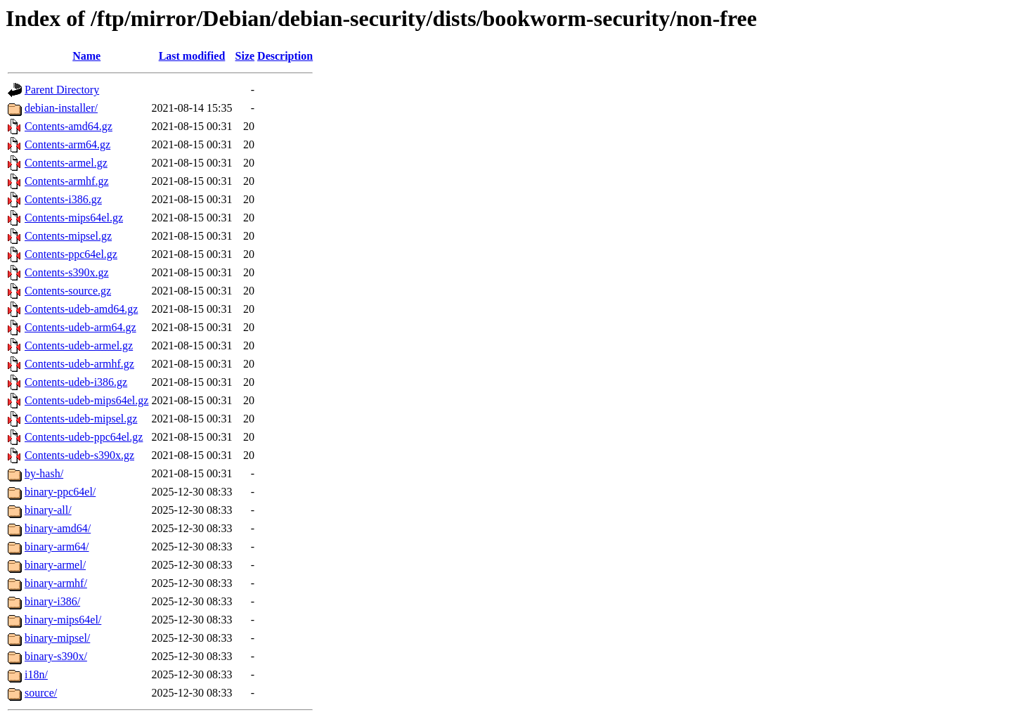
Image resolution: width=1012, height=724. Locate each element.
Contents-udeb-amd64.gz (81, 309)
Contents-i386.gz (63, 199)
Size (245, 56)
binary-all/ (48, 510)
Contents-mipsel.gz (68, 236)
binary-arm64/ (57, 546)
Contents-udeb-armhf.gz (79, 364)
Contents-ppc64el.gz (71, 254)
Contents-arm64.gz (67, 144)
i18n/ (36, 674)
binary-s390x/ (56, 656)
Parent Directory (62, 90)
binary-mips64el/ (63, 620)
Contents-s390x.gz (67, 272)
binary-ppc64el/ (60, 492)
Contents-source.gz (68, 291)
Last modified (192, 56)
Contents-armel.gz (66, 163)
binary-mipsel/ (57, 638)
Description (285, 56)
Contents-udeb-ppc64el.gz (84, 437)
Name (86, 56)
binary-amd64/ (58, 528)
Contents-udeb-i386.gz (76, 382)
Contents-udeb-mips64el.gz (86, 400)
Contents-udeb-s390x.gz (79, 455)
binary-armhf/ (56, 583)
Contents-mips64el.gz (74, 218)
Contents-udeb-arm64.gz (80, 327)
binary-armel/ (55, 565)
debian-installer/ (61, 108)
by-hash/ (44, 473)
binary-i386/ (52, 601)
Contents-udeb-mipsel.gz (81, 419)
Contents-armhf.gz (67, 181)
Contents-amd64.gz (68, 126)
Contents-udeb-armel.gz (79, 345)
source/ (41, 693)
